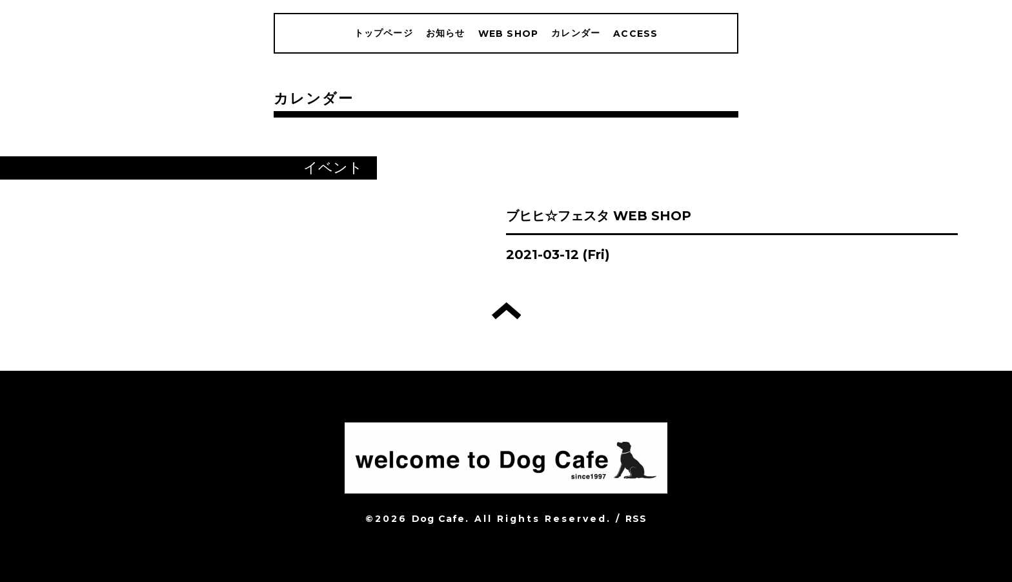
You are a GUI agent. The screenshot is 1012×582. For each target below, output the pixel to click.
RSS (636, 519)
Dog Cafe (438, 519)
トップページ (383, 33)
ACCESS (635, 33)
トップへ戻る (506, 310)
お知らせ (445, 33)
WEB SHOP (508, 33)
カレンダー (575, 33)
